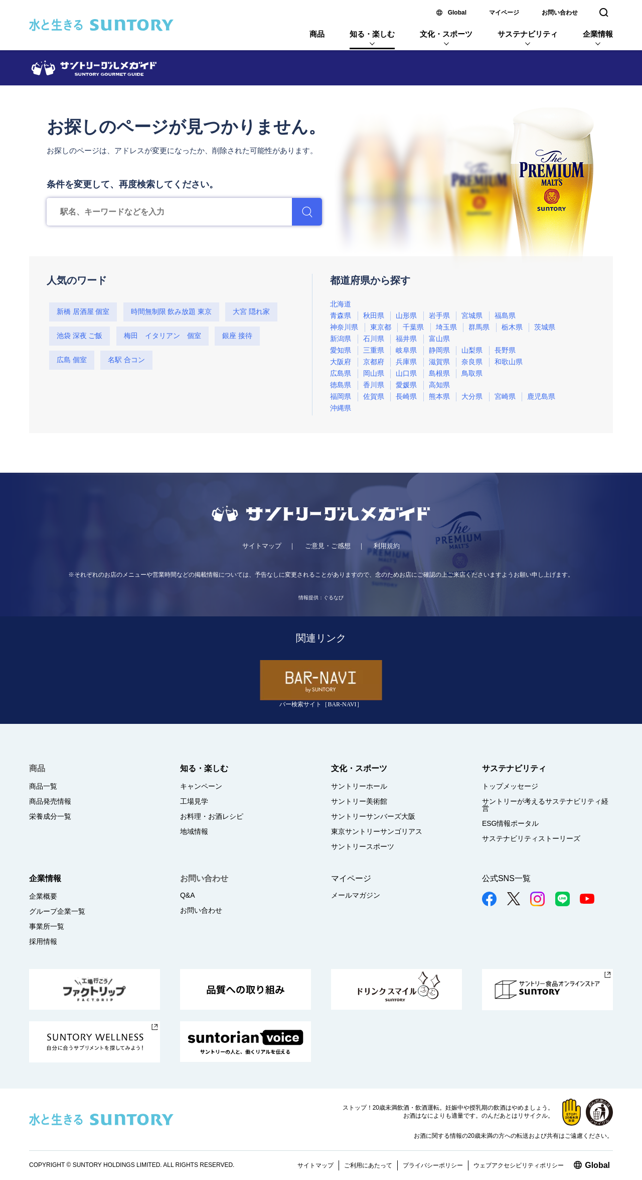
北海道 (340, 304)
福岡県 (340, 396)
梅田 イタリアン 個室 (162, 336)
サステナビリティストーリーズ (531, 838)
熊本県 (439, 396)
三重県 (373, 350)
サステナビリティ (528, 34)
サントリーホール (359, 786)
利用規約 (387, 546)
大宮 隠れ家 (251, 311)
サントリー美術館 (359, 801)
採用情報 (43, 941)
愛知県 (340, 350)
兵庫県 (406, 362)
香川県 (373, 385)
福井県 (406, 339)
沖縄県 (340, 408)
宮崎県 (505, 396)
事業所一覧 (46, 926)
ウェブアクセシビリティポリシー (518, 1165)
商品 (317, 34)
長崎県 (406, 396)
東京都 (380, 327)
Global (457, 12)
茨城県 (544, 327)
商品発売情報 (50, 801)
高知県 (439, 385)
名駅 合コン (126, 360)
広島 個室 (72, 360)
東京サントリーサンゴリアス (376, 831)
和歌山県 (509, 362)
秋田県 (373, 315)
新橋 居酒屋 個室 (83, 311)
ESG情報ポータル (510, 823)
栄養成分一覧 (50, 816)
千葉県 (413, 327)
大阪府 (340, 362)
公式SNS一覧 (506, 878)
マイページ (504, 12)
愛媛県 (406, 385)
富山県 (439, 339)
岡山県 (373, 373)
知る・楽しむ (372, 34)
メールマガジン (355, 895)
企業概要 (43, 896)
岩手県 (439, 315)
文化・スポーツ (446, 34)
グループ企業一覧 (57, 911)
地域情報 (194, 831)
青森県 (340, 315)
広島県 (340, 373)
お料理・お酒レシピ (211, 816)
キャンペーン (201, 786)
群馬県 (479, 327)
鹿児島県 (541, 396)
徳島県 (340, 385)
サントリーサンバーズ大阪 (373, 816)
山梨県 (472, 350)
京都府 (373, 362)
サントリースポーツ (362, 846)
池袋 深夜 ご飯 (79, 336)
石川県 (373, 339)
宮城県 (472, 315)
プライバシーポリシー (433, 1165)
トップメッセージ (510, 786)
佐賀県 (373, 396)
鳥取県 (472, 373)
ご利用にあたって (368, 1165)
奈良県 (472, 362)
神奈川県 (344, 327)
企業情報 (598, 34)
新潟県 (340, 339)
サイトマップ (261, 546)
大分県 (472, 396)
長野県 (505, 350)
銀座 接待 (237, 336)
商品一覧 (43, 786)
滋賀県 (439, 362)
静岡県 (439, 350)
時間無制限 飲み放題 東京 (171, 311)
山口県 (406, 373)
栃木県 (512, 327)
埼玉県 (446, 327)
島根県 (439, 373)
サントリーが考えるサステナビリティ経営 (545, 804)
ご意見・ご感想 (328, 546)
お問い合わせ (560, 12)
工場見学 (194, 801)
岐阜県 (406, 350)
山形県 (406, 315)
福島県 (505, 315)
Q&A (187, 895)
